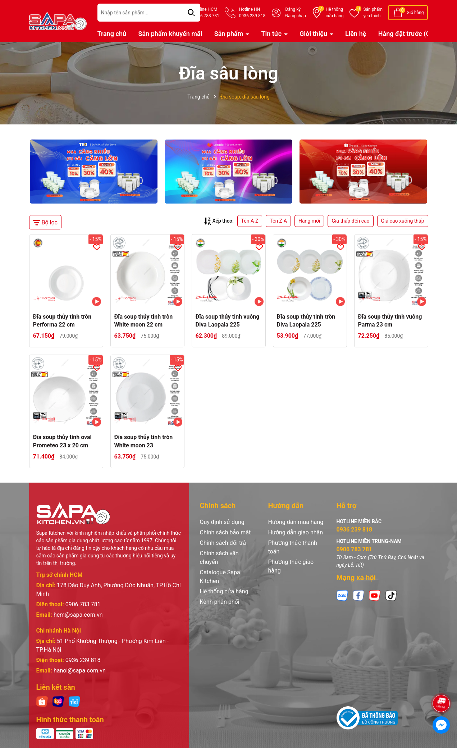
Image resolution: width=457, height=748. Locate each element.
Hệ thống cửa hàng (224, 591)
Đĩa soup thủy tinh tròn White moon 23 (143, 441)
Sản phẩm (373, 13)
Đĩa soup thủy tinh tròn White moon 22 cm (143, 320)
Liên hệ (355, 33)
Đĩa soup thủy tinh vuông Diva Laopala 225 (228, 320)
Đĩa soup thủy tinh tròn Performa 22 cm (62, 320)
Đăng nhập (295, 15)
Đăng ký (293, 9)
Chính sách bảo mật (225, 532)
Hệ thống (335, 13)
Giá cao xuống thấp (402, 221)
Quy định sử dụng (222, 522)
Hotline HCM (206, 13)
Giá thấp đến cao (350, 221)
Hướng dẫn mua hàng (296, 522)
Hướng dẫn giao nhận (295, 532)
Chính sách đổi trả (223, 542)
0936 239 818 (83, 660)
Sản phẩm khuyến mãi (170, 33)
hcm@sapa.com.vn (78, 614)
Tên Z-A (278, 221)
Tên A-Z (250, 221)
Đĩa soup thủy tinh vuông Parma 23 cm (390, 320)
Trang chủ (112, 33)
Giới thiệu (314, 33)
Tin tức (272, 33)
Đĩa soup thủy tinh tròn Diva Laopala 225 (306, 320)
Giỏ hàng (415, 12)
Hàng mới (309, 221)
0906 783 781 (83, 604)
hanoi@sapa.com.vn (80, 670)
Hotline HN (252, 13)
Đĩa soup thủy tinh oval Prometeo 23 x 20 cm (62, 441)
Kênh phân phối (219, 601)
